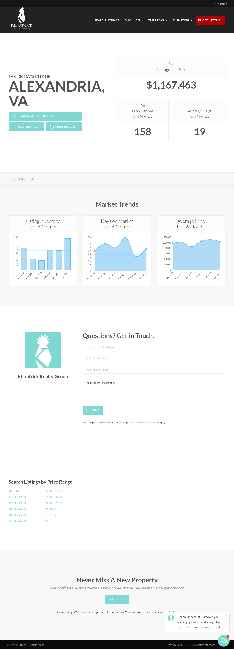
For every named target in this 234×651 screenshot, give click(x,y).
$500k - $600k (18, 522)
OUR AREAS (157, 20)
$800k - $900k (53, 504)
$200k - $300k (18, 504)
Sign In (219, 4)
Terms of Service (152, 424)
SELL (139, 20)
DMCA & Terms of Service (201, 646)
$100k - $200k (18, 498)
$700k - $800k (53, 498)
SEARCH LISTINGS (107, 20)
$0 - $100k (15, 492)
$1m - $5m (51, 516)
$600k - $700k (53, 492)
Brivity (22, 646)
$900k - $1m (52, 510)
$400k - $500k (18, 516)
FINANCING (183, 20)
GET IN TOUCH (212, 20)
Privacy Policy (135, 424)
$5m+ (48, 522)
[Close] (225, 615)
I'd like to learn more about (154, 390)
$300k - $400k (18, 510)
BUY (128, 20)
